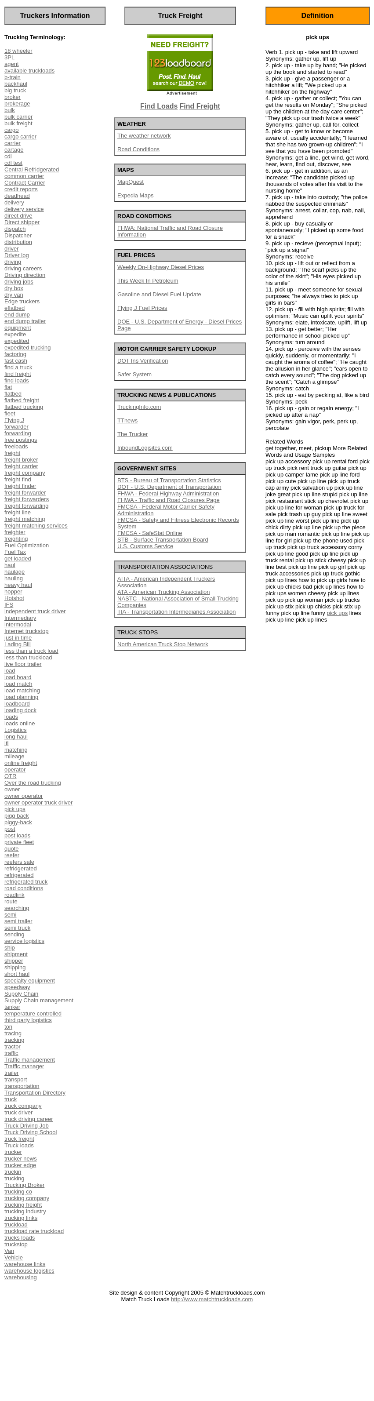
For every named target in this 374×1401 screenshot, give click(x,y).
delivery (14, 202)
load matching (22, 690)
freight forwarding (26, 505)
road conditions (23, 888)
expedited (16, 341)
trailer (11, 1073)
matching (16, 749)
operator (14, 769)
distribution (18, 242)
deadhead (17, 196)
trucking (14, 1178)
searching (16, 908)
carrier (12, 143)
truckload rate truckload (34, 1231)
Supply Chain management (38, 1000)
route (11, 901)
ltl (6, 743)
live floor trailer (23, 664)
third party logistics (28, 1020)
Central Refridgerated (31, 169)
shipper (13, 960)
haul (9, 565)
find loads (16, 380)
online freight (20, 763)
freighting (16, 538)
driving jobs (18, 281)
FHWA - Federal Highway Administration (168, 493)
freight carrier (21, 466)
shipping (14, 967)
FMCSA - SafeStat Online (149, 533)
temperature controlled (33, 1013)
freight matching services (36, 525)
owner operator (23, 796)
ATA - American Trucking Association (163, 592)
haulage (14, 571)
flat (8, 387)
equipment (17, 327)
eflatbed (14, 308)
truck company (23, 1106)
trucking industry (25, 1211)
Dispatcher (18, 235)
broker (12, 97)
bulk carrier (18, 116)
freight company (24, 472)
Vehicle (13, 1257)
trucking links (20, 1218)
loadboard (17, 703)
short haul (16, 974)
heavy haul (18, 585)
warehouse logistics (29, 1270)
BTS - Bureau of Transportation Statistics (169, 480)
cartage (13, 149)
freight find (17, 479)
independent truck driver (34, 611)
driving (12, 261)
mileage (14, 756)
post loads (17, 835)
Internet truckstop (26, 631)
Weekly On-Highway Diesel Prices (160, 267)
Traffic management (29, 1059)
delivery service (24, 209)
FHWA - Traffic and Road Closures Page (168, 500)
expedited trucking (27, 347)
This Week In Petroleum (147, 280)
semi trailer (18, 921)
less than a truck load (31, 651)
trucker (13, 1152)
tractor (12, 1046)
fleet (9, 413)
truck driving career (28, 1119)
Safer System (134, 374)
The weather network (144, 135)
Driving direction (24, 275)
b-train (12, 77)
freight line (17, 512)
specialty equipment (29, 980)
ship (9, 947)
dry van (13, 294)
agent (11, 64)
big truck (15, 90)
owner (12, 789)
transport (15, 1079)
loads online (19, 723)
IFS (8, 604)
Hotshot (14, 598)
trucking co (18, 1191)
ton (8, 1026)
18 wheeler (18, 50)
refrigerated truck (25, 881)
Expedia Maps (135, 195)
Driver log (16, 255)
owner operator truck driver (38, 802)
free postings (20, 440)
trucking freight (23, 1204)
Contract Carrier (24, 182)
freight (12, 453)
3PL (9, 57)
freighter (14, 532)
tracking (14, 1040)
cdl (8, 156)
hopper (13, 591)
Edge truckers (22, 301)
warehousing (20, 1277)
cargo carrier (20, 136)
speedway (17, 987)
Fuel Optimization (26, 545)
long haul (16, 736)
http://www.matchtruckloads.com (212, 1299)
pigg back (16, 815)
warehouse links (24, 1264)
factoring (15, 354)
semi (10, 914)
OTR (10, 776)
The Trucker (132, 434)
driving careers (23, 268)
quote (11, 848)
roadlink (14, 895)
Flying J (14, 420)
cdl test (13, 163)
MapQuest (130, 181)
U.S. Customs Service (145, 546)
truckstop (16, 1244)
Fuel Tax (15, 552)
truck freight (19, 1138)
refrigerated (18, 875)
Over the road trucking (32, 782)
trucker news (20, 1158)
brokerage (17, 103)
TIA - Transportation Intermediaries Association (176, 611)
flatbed (13, 393)
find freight (17, 374)
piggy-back (18, 822)
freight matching (24, 519)
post (9, 829)
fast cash (15, 360)
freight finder (20, 486)
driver (11, 248)
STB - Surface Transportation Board (162, 539)
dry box (13, 288)
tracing (13, 1033)
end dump (17, 314)
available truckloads (29, 70)
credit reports (21, 189)
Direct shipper (22, 222)
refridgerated (20, 868)
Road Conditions (138, 149)
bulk (9, 110)
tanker (12, 1007)
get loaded (17, 558)
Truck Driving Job (26, 1125)
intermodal (17, 624)
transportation (22, 1086)
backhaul (15, 83)
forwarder (16, 426)
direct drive (18, 215)
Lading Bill (17, 644)
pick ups (14, 809)
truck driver (18, 1112)
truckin (12, 1171)
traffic (11, 1053)
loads (11, 716)
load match (18, 683)
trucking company (26, 1198)
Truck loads (19, 1145)
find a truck (18, 367)
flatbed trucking (23, 407)
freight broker (21, 459)
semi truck (17, 927)
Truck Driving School (30, 1132)
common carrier (24, 176)
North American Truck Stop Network (162, 644)
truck (10, 1099)
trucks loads (19, 1237)
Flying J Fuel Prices (142, 308)
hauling (13, 578)
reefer (11, 855)
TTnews (127, 420)
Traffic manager (24, 1066)
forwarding (17, 433)
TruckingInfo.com (139, 407)
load (9, 670)
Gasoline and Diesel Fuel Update (159, 294)
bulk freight (18, 123)
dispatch (14, 229)
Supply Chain (21, 993)
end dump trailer (25, 321)
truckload (16, 1224)
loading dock (20, 710)
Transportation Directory (34, 1092)
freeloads (16, 446)
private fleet (19, 842)
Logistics (15, 730)
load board (17, 677)
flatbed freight (21, 400)
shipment (16, 954)
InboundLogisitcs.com (145, 447)
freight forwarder (25, 492)
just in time (18, 637)
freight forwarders (26, 499)
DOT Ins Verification (142, 360)
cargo (11, 130)
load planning (21, 697)
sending (14, 934)
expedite (15, 334)
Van (9, 1251)
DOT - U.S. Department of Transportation (169, 487)
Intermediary (20, 618)
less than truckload (28, 657)
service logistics (24, 941)
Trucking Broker (24, 1185)
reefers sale (19, 862)
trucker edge (20, 1165)
